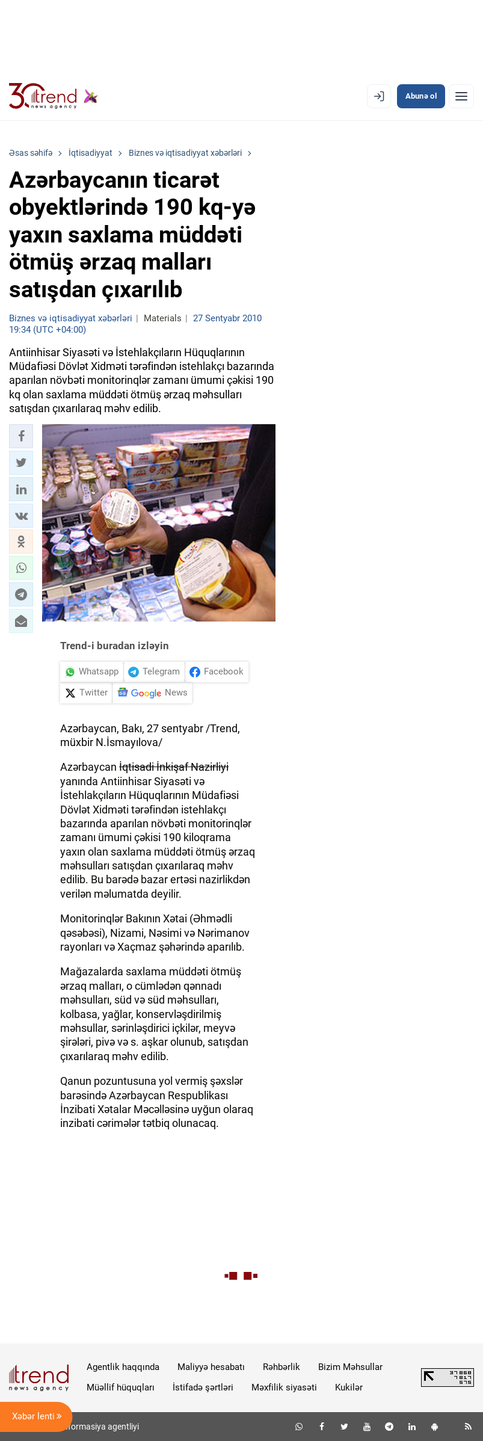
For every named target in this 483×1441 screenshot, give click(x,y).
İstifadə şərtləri (203, 1387)
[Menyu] (461, 96)
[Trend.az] (53, 96)
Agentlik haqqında (123, 1367)
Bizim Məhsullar (350, 1367)
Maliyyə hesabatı (211, 1367)
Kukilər (349, 1387)
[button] (21, 436)
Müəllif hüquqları (121, 1387)
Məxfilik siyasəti (284, 1387)
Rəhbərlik (281, 1367)
